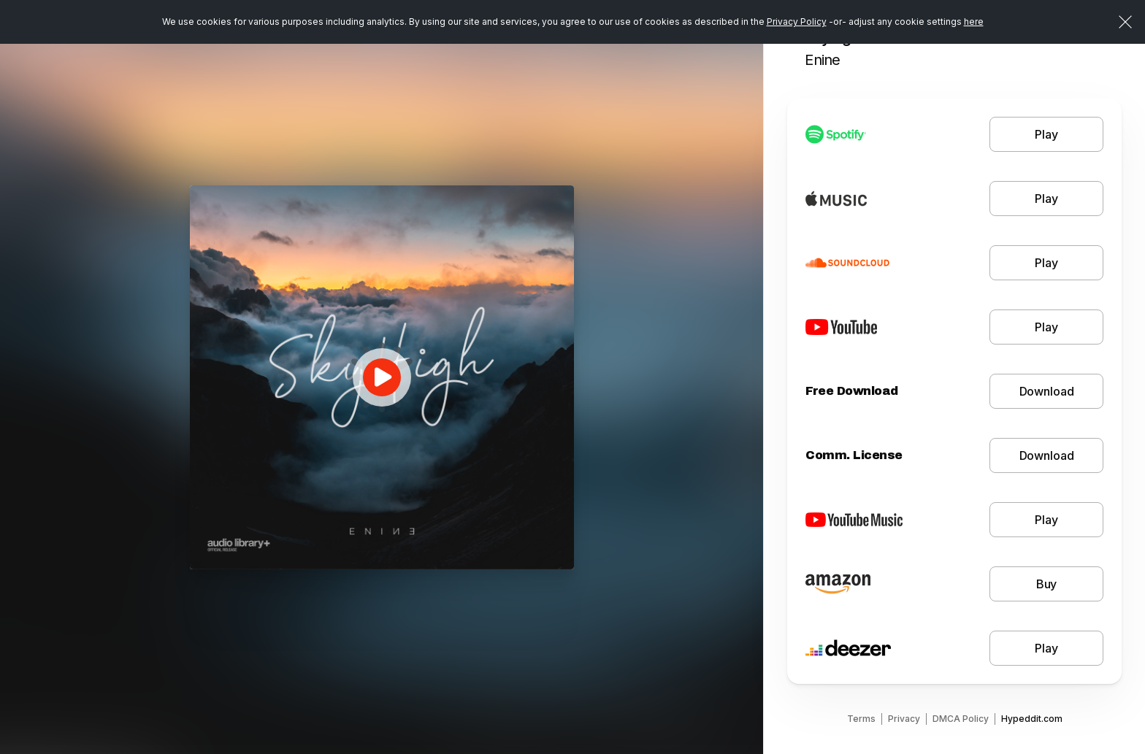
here (974, 21)
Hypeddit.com (1031, 718)
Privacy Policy (797, 21)
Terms (861, 718)
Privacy (904, 718)
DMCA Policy (961, 718)
